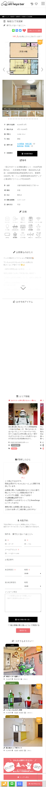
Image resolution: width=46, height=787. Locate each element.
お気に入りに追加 (34, 30)
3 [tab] (27, 454)
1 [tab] (19, 454)
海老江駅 (28, 144)
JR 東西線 (20, 144)
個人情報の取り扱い (23, 619)
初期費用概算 (27, 154)
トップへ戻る (23, 777)
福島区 (18, 16)
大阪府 (12, 16)
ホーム (5, 16)
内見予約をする (34, 783)
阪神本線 (20, 146)
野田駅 (27, 146)
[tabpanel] (23, 424)
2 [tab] (23, 454)
